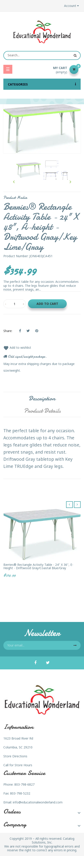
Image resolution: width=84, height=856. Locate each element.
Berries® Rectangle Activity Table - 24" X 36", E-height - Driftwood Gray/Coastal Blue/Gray (38, 566)
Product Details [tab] (42, 410)
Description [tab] (42, 398)
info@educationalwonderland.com (37, 802)
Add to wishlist (17, 347)
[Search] (42, 55)
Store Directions (15, 756)
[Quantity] (14, 303)
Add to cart (47, 304)
